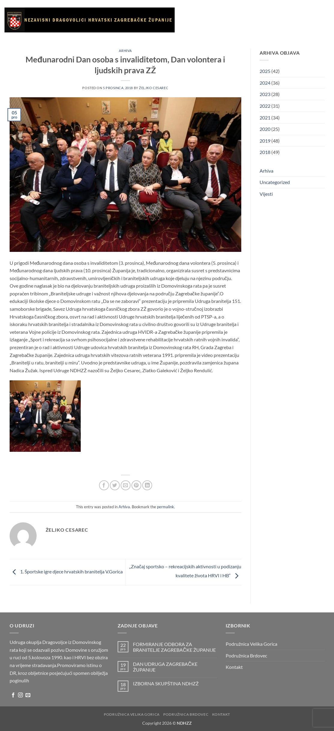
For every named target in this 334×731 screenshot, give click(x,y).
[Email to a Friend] (126, 485)
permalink (165, 506)
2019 (265, 140)
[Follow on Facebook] (13, 695)
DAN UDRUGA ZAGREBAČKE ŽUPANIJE (165, 666)
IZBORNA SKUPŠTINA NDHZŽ (166, 683)
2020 (265, 129)
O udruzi (225, 14)
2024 (265, 83)
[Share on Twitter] (115, 485)
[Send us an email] (28, 695)
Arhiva (193, 41)
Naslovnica (196, 13)
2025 (265, 71)
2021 (265, 117)
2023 (265, 94)
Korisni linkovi (299, 13)
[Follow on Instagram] (20, 695)
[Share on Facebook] (104, 485)
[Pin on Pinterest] (136, 485)
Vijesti (248, 13)
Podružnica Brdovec (246, 655)
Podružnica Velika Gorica (251, 644)
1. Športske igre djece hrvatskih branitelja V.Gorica (66, 571)
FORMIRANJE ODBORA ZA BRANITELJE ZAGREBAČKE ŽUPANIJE (174, 647)
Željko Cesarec (153, 88)
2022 (265, 106)
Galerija (268, 13)
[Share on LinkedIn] (147, 485)
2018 (265, 152)
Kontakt (214, 41)
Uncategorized (275, 182)
